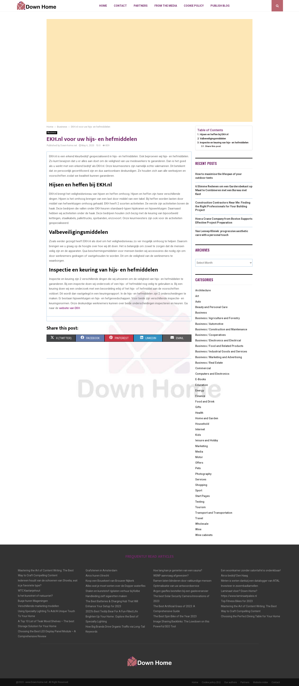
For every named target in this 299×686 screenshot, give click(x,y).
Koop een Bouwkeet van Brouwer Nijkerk (110, 580)
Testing (199, 501)
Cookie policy (194, 5)
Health (199, 412)
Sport (198, 490)
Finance (200, 396)
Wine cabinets (204, 535)
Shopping (201, 484)
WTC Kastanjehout (29, 590)
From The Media (165, 5)
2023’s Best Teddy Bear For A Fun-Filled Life (112, 611)
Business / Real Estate (209, 362)
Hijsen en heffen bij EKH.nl (214, 134)
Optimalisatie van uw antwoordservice (176, 585)
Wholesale (201, 523)
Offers (199, 462)
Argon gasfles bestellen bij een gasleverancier (180, 591)
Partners (141, 5)
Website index (260, 682)
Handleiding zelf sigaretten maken (106, 596)
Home (103, 5)
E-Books (200, 379)
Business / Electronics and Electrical (218, 340)
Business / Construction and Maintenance (221, 329)
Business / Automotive (209, 323)
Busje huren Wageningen (33, 600)
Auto (198, 301)
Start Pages (202, 496)
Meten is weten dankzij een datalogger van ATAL (250, 580)
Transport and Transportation (213, 512)
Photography (203, 473)
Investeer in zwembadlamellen (239, 585)
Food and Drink (204, 401)
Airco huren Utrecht (97, 575)
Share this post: (213, 146)
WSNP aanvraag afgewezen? (171, 575)
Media (199, 451)
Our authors (230, 682)
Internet (200, 429)
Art (197, 296)
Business (51, 133)
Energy (199, 390)
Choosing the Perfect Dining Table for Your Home (250, 616)
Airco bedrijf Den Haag (234, 575)
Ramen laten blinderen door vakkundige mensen (182, 580)
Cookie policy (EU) (211, 682)
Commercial (203, 368)
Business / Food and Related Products (219, 345)
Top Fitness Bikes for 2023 (237, 601)
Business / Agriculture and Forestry (217, 318)
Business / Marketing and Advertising (218, 357)
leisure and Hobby (206, 440)
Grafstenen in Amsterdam (101, 570)
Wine (198, 529)
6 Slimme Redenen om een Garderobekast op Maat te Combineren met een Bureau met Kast (223, 190)
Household (202, 423)
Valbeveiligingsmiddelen (213, 138)
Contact (120, 5)
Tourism (200, 507)
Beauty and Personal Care (211, 307)
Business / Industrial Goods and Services (221, 351)
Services (200, 479)
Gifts (198, 407)
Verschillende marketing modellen (38, 606)
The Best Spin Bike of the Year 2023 (175, 616)
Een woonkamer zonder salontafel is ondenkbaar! (251, 570)
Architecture (203, 290)
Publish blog (220, 5)
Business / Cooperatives (210, 334)
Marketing (201, 446)
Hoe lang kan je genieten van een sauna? (177, 570)
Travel (199, 518)
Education (201, 385)
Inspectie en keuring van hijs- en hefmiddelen (224, 142)
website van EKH (69, 308)
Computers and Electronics (212, 373)
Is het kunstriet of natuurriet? (35, 595)
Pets (198, 468)
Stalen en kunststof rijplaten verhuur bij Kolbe (113, 591)
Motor (199, 457)
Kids (198, 434)
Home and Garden (206, 418)
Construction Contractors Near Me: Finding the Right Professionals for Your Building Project (222, 206)
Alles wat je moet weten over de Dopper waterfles (115, 585)
